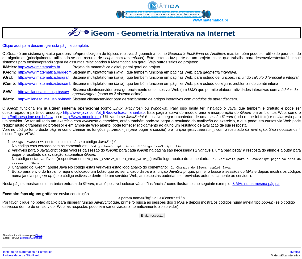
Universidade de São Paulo (21, 255)
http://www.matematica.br (39, 67)
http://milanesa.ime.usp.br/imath (44, 99)
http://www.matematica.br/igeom (45, 72)
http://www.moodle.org (82, 117)
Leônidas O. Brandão (31, 238)
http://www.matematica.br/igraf (43, 77)
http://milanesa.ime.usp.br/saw (43, 92)
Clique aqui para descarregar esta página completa (45, 46)
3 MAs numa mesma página (255, 184)
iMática (295, 252)
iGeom (38, 235)
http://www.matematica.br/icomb (44, 84)
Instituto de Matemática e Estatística (27, 252)
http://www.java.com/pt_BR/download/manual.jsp (104, 113)
